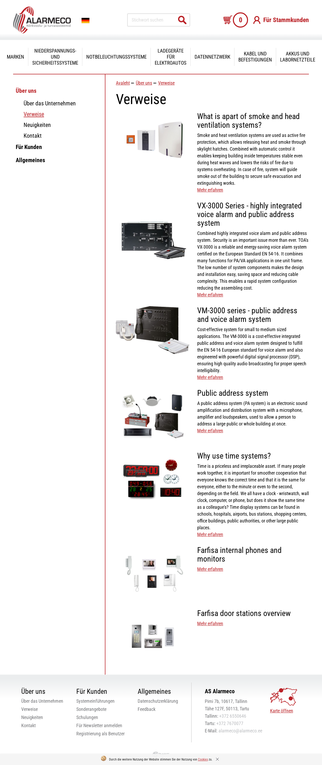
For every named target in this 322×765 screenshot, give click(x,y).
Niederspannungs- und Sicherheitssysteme (55, 57)
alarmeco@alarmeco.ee (240, 730)
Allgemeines (30, 160)
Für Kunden (29, 147)
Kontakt (33, 135)
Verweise (34, 114)
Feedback (146, 709)
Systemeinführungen (95, 701)
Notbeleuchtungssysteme (116, 57)
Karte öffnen (281, 710)
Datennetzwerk (212, 57)
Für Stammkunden (286, 20)
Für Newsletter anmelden (99, 725)
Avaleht (123, 83)
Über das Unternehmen (50, 103)
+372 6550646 (232, 716)
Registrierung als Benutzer (100, 733)
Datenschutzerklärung (158, 701)
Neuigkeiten (37, 125)
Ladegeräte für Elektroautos (170, 57)
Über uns (26, 91)
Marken (15, 57)
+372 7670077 (229, 723)
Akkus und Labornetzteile (297, 57)
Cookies (203, 759)
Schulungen (87, 717)
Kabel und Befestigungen (255, 57)
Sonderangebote (91, 709)
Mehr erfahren (210, 190)
